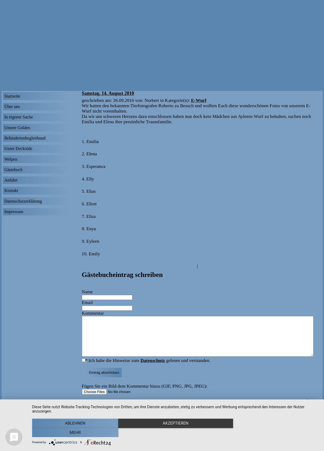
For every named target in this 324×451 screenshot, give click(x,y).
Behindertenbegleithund (24, 138)
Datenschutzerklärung (23, 201)
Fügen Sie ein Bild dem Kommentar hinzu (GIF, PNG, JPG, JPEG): (145, 394)
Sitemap (310, 407)
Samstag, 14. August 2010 (108, 93)
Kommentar (93, 313)
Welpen (10, 159)
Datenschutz (152, 368)
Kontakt (11, 190)
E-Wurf (198, 100)
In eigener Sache (18, 117)
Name (87, 291)
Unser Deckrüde (18, 148)
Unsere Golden (17, 127)
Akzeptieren (175, 432)
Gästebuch (13, 169)
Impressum (13, 211)
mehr (275, 432)
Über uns (12, 106)
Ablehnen (75, 432)
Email (87, 302)
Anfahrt (11, 180)
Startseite (12, 96)
